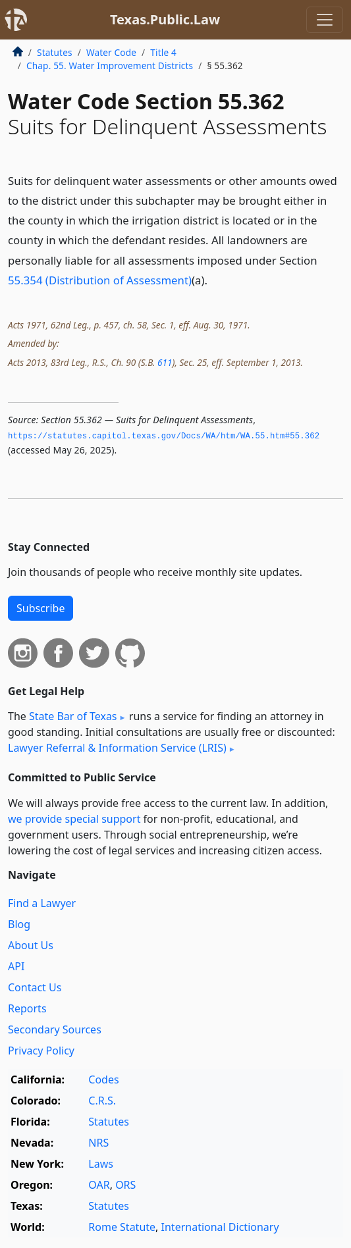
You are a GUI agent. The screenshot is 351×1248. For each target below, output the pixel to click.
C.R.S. (102, 1100)
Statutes (54, 52)
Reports (27, 1008)
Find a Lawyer (42, 903)
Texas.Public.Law (165, 19)
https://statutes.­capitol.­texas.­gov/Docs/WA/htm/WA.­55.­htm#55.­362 (163, 436)
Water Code (111, 52)
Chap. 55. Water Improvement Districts (109, 65)
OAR (98, 1185)
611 (164, 362)
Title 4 (163, 52)
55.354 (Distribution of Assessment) (100, 280)
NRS (98, 1142)
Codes (103, 1079)
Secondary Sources (54, 1029)
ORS (125, 1185)
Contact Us (34, 987)
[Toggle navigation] (324, 20)
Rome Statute (121, 1227)
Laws (100, 1164)
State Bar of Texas (73, 716)
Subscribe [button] (40, 608)
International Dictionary (220, 1227)
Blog (19, 924)
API (16, 966)
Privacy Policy (41, 1050)
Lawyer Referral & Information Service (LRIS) (117, 748)
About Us (30, 945)
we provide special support (74, 819)
